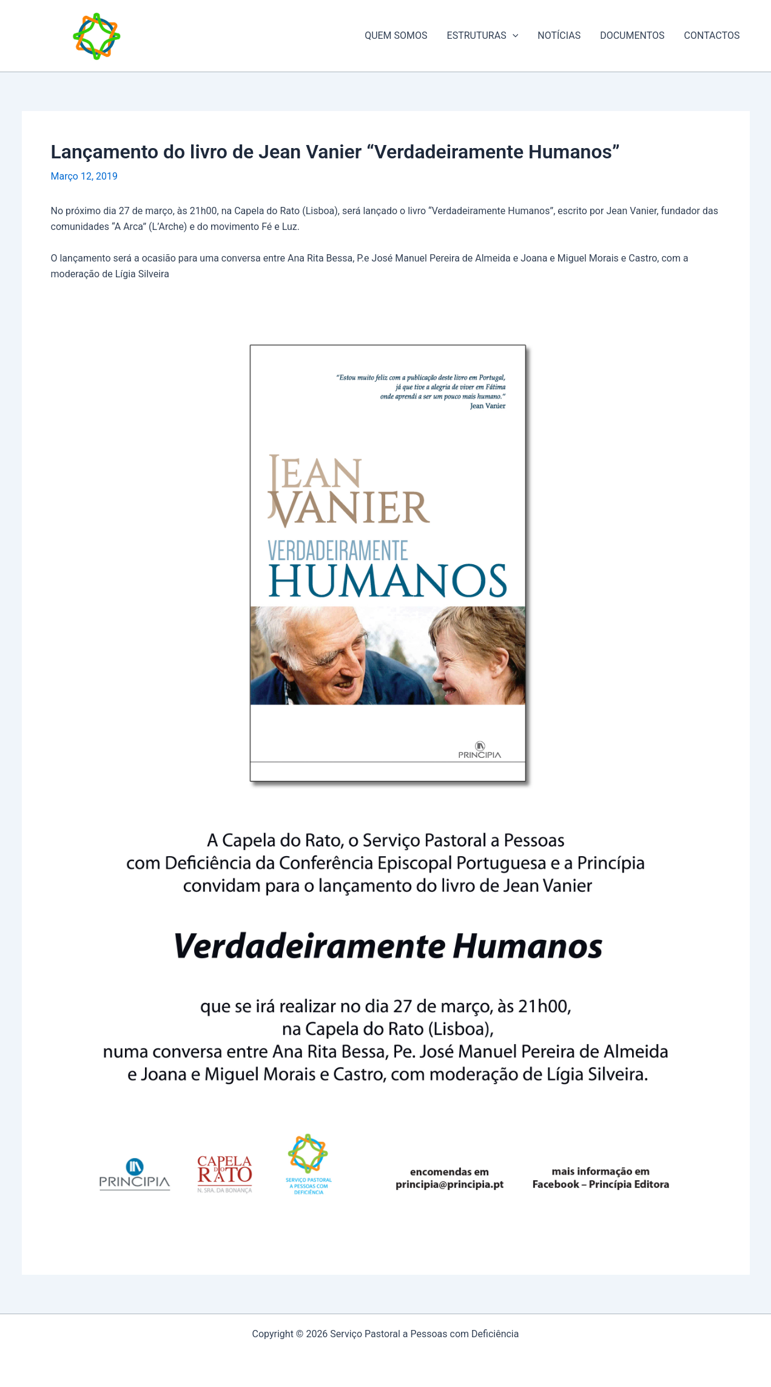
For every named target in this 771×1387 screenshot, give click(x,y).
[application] (513, 36)
